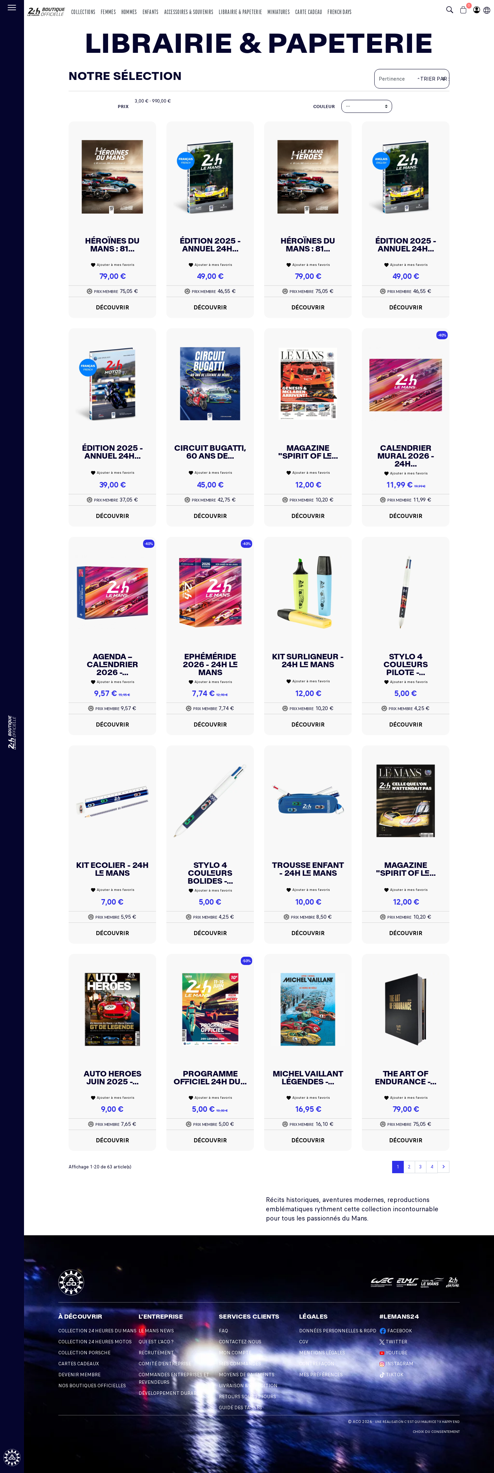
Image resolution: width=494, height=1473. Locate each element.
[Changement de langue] (12, 732)
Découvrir (112, 307)
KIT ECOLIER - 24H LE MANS (112, 869)
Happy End (451, 1421)
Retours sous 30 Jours (247, 1396)
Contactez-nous (240, 1342)
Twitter (393, 1342)
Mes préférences (321, 1374)
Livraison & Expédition (248, 1385)
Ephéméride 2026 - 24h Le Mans (210, 664)
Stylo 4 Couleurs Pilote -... (406, 664)
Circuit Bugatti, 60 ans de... (210, 452)
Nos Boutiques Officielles (92, 1385)
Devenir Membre (79, 1374)
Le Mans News (156, 1331)
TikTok (391, 1374)
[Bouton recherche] (451, 10)
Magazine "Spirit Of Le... (308, 452)
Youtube (393, 1353)
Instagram (396, 1363)
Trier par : (434, 79)
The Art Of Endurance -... (405, 1077)
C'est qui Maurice (420, 1421)
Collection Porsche (84, 1353)
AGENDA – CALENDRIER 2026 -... (112, 664)
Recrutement (156, 1353)
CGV (303, 1342)
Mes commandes (240, 1363)
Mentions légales (322, 1353)
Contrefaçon (316, 1363)
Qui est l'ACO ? (156, 1342)
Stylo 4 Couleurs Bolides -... (210, 873)
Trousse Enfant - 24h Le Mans (308, 869)
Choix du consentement (436, 1431)
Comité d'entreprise (165, 1363)
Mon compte (235, 1353)
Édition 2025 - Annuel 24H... (210, 245)
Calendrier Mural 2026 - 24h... (405, 456)
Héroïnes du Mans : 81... (112, 245)
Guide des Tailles (240, 1407)
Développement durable (170, 1393)
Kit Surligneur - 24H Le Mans (308, 660)
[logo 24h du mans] (46, 9)
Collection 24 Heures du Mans (97, 1331)
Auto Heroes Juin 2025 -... (112, 1077)
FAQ (223, 1331)
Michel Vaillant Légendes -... (308, 1077)
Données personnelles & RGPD (337, 1331)
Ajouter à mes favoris (112, 265)
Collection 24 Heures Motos (95, 1342)
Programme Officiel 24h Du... (210, 1077)
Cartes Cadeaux (78, 1363)
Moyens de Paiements (246, 1374)
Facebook (395, 1331)
